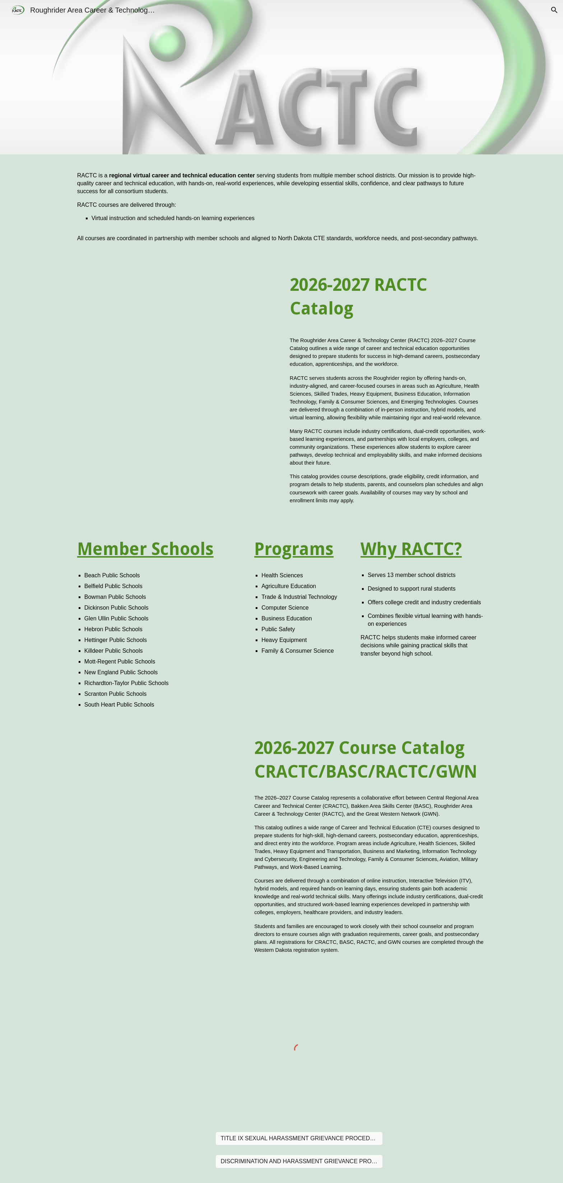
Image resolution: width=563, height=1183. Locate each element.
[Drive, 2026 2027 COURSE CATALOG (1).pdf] (157, 844)
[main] (281, 207)
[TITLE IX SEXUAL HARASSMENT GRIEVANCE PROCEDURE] (299, 1138)
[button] (554, 10)
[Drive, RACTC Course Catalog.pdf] (175, 391)
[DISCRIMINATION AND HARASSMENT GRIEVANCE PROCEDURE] (299, 1161)
